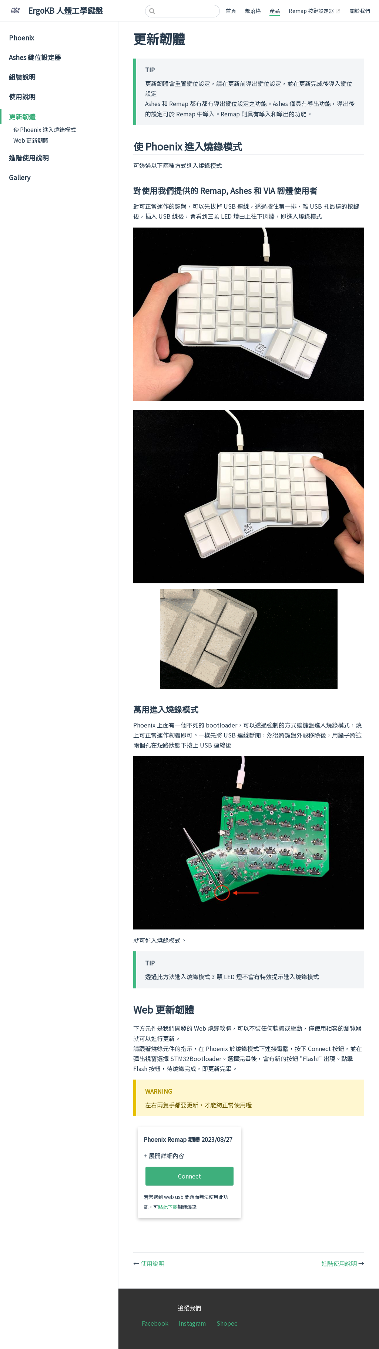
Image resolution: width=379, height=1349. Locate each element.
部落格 (253, 10)
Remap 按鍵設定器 (315, 10)
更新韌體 (22, 116)
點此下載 (167, 1206)
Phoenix (21, 37)
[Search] (182, 11)
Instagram (192, 1323)
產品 (274, 10)
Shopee (227, 1323)
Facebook (155, 1323)
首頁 (231, 10)
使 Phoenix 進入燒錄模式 (44, 129)
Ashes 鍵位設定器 (35, 57)
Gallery (19, 177)
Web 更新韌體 (30, 140)
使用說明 (22, 96)
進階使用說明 (29, 157)
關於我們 (359, 10)
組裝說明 (22, 77)
